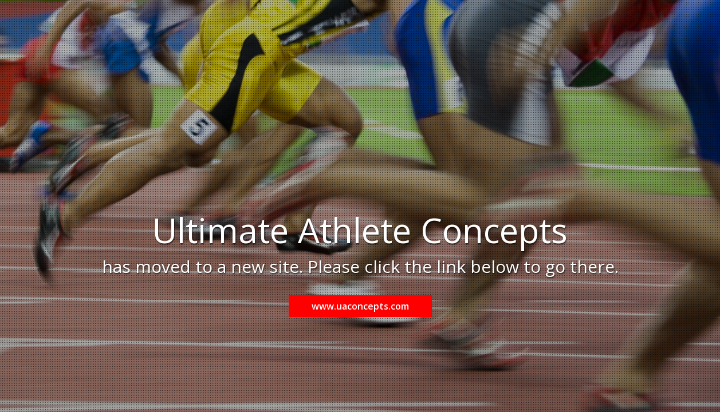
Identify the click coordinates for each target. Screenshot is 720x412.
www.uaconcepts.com (360, 306)
